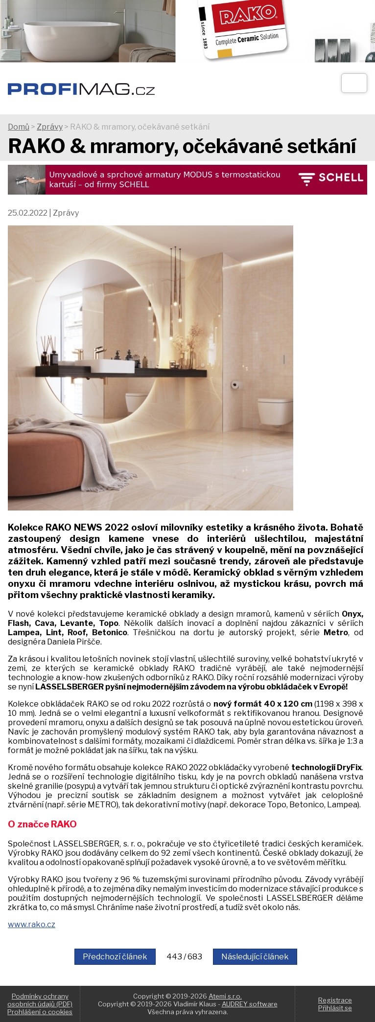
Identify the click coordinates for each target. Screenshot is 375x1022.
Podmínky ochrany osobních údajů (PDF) (39, 1000)
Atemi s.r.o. (225, 996)
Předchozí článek (115, 956)
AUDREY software (250, 1004)
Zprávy (50, 127)
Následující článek (255, 956)
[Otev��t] (354, 83)
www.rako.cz (31, 924)
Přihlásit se (335, 1008)
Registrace (335, 1000)
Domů (18, 127)
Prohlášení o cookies (39, 1012)
